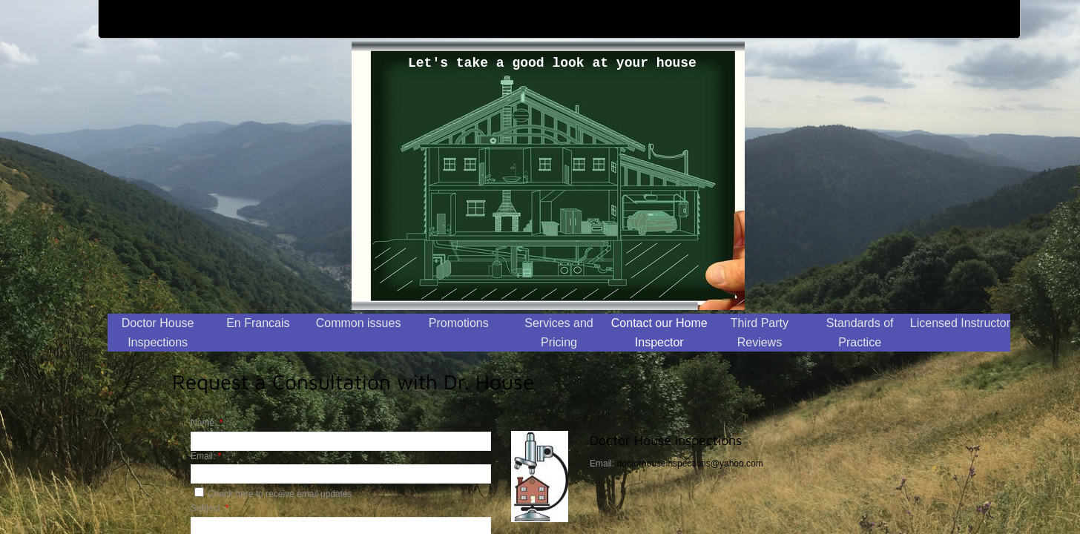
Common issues (358, 323)
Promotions (459, 323)
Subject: (209, 508)
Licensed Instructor (960, 323)
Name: (207, 423)
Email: (206, 456)
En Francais (257, 323)
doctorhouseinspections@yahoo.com (690, 463)
